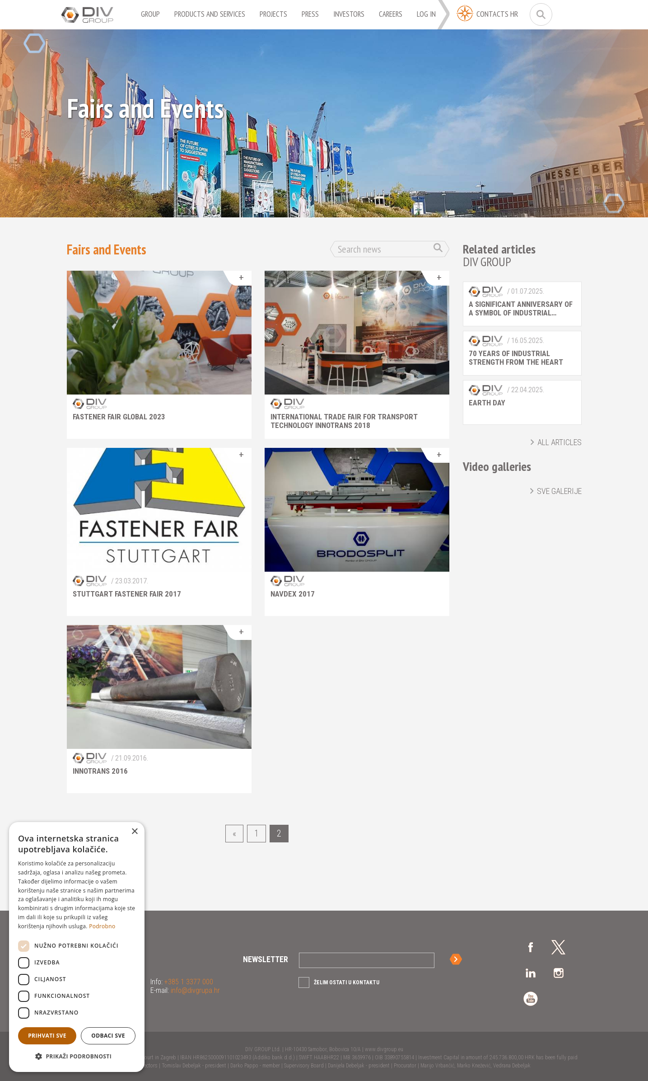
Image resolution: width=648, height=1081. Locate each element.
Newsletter (265, 959)
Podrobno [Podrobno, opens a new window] (102, 926)
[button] (76, 1056)
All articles (559, 442)
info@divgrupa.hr (194, 990)
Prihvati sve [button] (47, 1035)
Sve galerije (559, 491)
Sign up (457, 959)
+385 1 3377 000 (188, 982)
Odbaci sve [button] (108, 1035)
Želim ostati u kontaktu (346, 982)
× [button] (134, 831)
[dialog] (77, 947)
